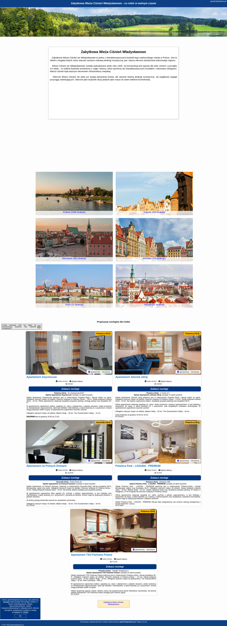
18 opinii (176, 484)
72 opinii (172, 395)
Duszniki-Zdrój (103, 422)
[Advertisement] (113, 148)
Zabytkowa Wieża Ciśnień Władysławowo (113, 603)
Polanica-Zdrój (103, 333)
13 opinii (82, 395)
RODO (25, 612)
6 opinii (85, 484)
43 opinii (130, 573)
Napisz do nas (142, 622)
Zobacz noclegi (70, 389)
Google (6, 602)
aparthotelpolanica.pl (218, 1)
